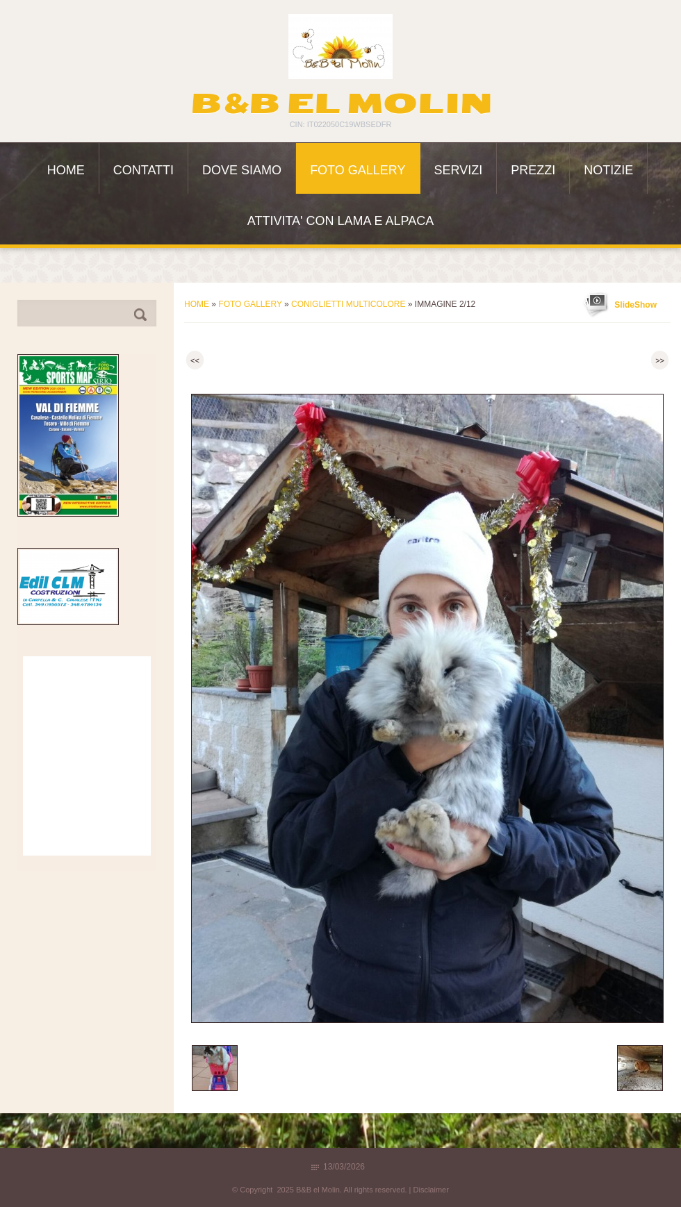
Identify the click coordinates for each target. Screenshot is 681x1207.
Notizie (608, 170)
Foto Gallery (357, 170)
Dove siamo (241, 170)
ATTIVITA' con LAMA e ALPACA (340, 221)
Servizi (458, 170)
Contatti (143, 170)
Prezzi (533, 170)
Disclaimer (431, 1189)
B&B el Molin (341, 103)
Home (66, 170)
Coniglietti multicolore (348, 304)
